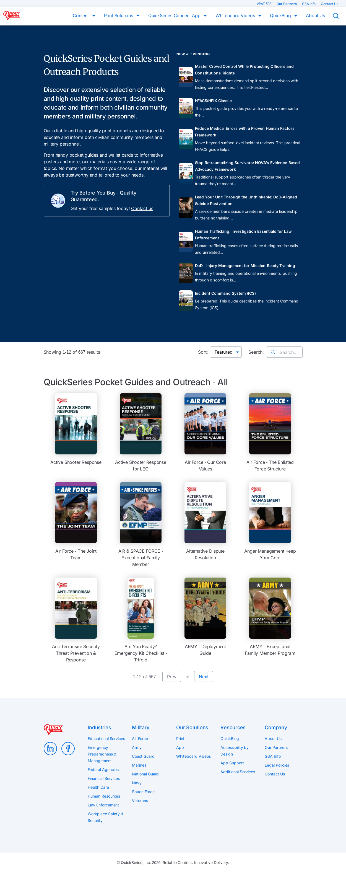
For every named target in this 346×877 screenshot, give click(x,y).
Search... (284, 352)
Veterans (140, 800)
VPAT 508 (264, 4)
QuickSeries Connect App (175, 15)
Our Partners (287, 4)
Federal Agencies (103, 769)
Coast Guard (143, 756)
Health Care (98, 787)
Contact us (142, 208)
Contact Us (329, 4)
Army (137, 747)
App (180, 747)
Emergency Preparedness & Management (102, 754)
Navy (137, 782)
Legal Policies (277, 765)
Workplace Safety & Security (105, 817)
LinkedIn (50, 748)
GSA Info (309, 4)
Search (339, 16)
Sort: (203, 352)
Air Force (140, 738)
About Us (315, 15)
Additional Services (237, 771)
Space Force (143, 791)
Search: (256, 352)
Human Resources (104, 796)
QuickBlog (281, 15)
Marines (139, 765)
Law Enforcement (103, 805)
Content (81, 15)
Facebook (68, 748)
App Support (232, 762)
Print (180, 738)
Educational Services (106, 738)
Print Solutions (119, 15)
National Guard (145, 774)
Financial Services (104, 778)
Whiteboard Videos (235, 15)
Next (203, 676)
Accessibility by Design (234, 750)
